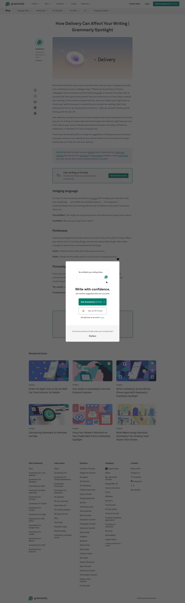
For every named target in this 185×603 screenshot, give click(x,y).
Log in (102, 318)
